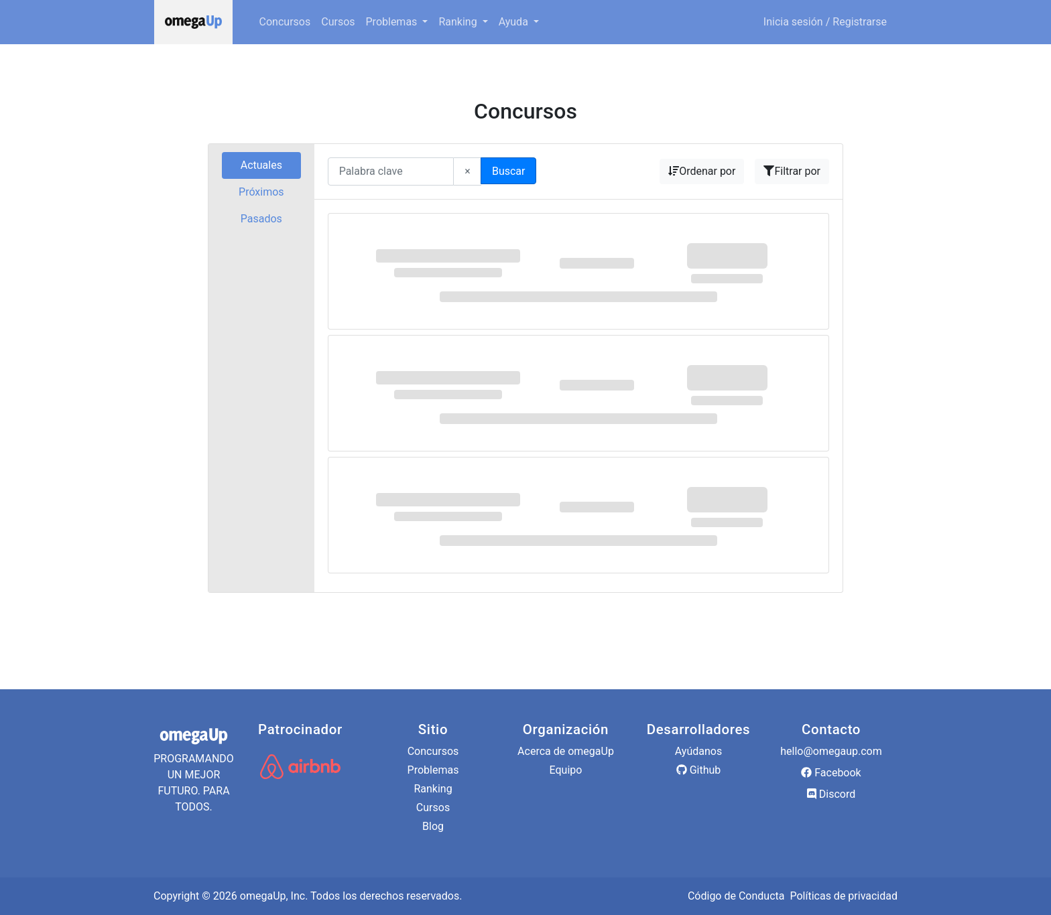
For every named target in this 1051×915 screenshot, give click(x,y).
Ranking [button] (458, 21)
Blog (433, 826)
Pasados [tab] (261, 218)
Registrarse (859, 21)
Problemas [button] (393, 21)
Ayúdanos (698, 751)
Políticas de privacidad (844, 896)
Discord (831, 794)
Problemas (433, 770)
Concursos (285, 21)
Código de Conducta (736, 896)
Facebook (831, 772)
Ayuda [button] (515, 21)
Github (698, 770)
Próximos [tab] (261, 192)
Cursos (338, 21)
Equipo (566, 770)
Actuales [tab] (261, 165)
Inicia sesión (793, 21)
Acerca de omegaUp (565, 751)
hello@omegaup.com (830, 751)
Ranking (433, 788)
